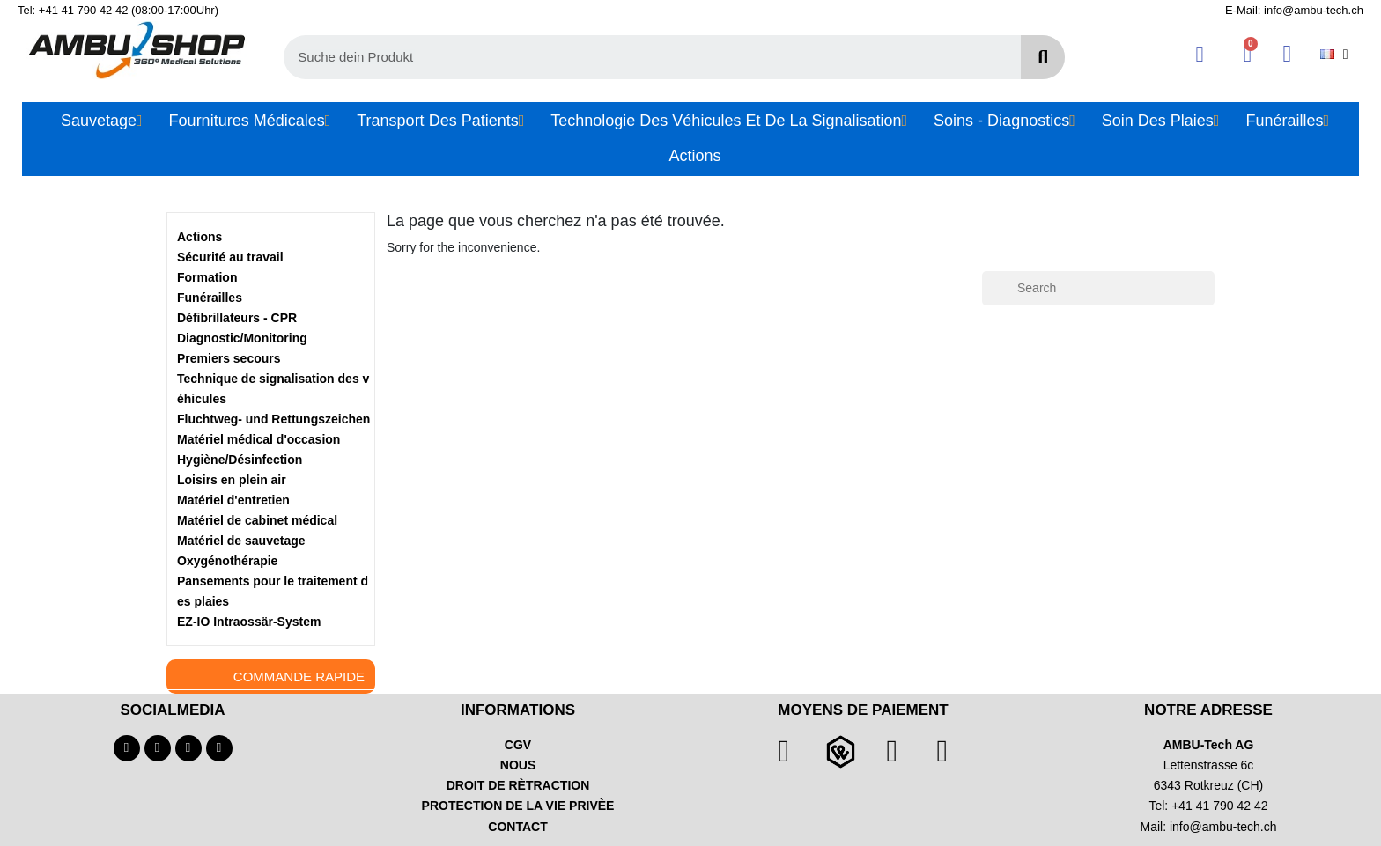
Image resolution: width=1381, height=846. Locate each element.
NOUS (517, 765)
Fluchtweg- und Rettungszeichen (273, 419)
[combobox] (642, 57)
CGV (518, 745)
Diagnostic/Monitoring (242, 338)
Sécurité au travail (230, 257)
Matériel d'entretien (233, 500)
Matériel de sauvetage (241, 540)
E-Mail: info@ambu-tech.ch (1294, 10)
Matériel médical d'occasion (258, 439)
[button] (1248, 54)
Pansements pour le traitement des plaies (272, 591)
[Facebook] (127, 748)
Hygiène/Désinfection (239, 459)
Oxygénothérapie (227, 561)
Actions (199, 237)
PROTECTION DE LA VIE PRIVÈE (518, 805)
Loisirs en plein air (231, 480)
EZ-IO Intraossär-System (249, 621)
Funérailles (209, 298)
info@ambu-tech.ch (1223, 827)
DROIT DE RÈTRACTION (518, 785)
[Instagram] (188, 748)
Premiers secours (229, 358)
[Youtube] (157, 748)
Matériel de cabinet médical (257, 520)
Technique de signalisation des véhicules (273, 389)
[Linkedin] (219, 748)
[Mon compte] (1200, 54)
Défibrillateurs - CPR (237, 318)
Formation (207, 277)
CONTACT (517, 827)
